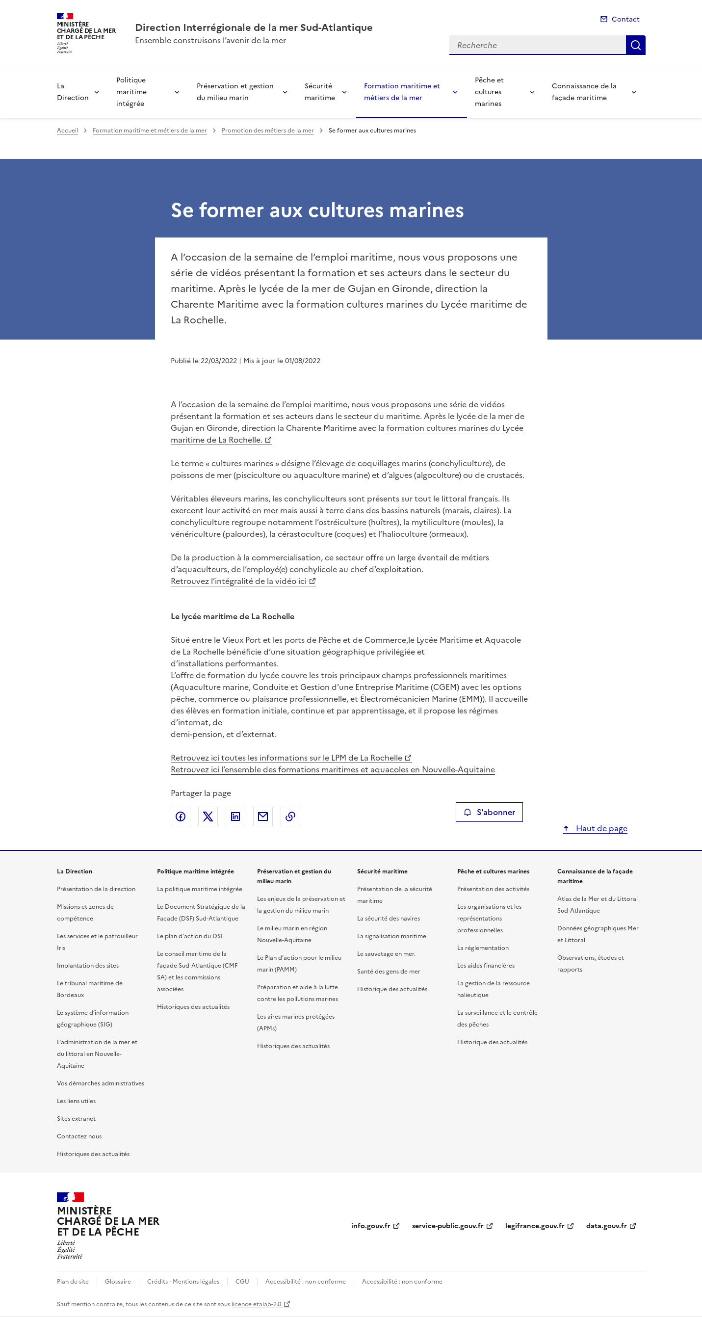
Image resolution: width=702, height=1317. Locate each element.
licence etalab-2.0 (256, 1304)
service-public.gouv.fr (448, 1226)
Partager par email (263, 816)
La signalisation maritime (391, 936)
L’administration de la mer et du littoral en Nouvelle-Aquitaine (97, 1054)
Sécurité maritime (320, 92)
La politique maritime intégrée (199, 889)
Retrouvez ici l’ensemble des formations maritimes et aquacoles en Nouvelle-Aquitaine (333, 769)
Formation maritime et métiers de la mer (402, 92)
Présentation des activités (493, 889)
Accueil (67, 130)
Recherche (636, 45)
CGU (242, 1281)
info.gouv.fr (370, 1226)
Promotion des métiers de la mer (268, 130)
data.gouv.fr (606, 1226)
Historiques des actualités (93, 1154)
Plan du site (73, 1281)
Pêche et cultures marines (489, 92)
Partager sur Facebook (180, 816)
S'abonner (489, 812)
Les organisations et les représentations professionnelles (489, 918)
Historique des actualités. (393, 989)
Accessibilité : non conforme (305, 1281)
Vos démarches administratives (100, 1083)
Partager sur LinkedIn (235, 816)
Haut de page (600, 828)
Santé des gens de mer (388, 971)
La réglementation (483, 948)
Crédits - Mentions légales (183, 1281)
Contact (626, 19)
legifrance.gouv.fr (535, 1226)
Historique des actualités (492, 1042)
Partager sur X (208, 816)
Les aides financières (486, 965)
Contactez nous (79, 1136)
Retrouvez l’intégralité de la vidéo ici (239, 581)
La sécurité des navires (388, 918)
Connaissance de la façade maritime (584, 92)
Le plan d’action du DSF (190, 936)
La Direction (73, 92)
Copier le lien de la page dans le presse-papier (290, 816)
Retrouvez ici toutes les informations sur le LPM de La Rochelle (286, 758)
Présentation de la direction (96, 889)
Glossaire (118, 1281)
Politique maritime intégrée (131, 92)
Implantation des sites (88, 965)
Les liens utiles (76, 1101)
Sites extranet (76, 1118)
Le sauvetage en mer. (386, 953)
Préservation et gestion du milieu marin (235, 92)
